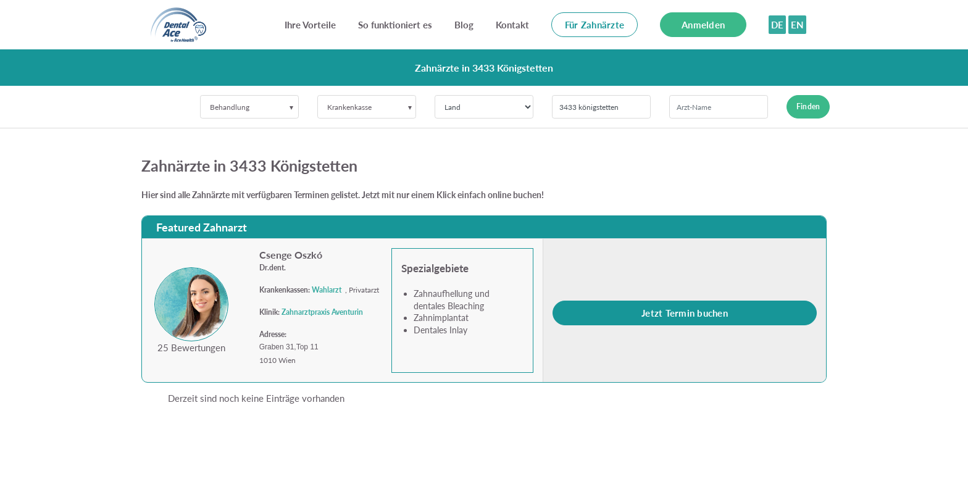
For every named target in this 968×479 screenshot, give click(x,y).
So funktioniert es (395, 24)
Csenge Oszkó (290, 254)
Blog (464, 24)
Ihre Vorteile (310, 24)
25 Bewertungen (191, 347)
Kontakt (512, 24)
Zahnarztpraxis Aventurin (322, 312)
